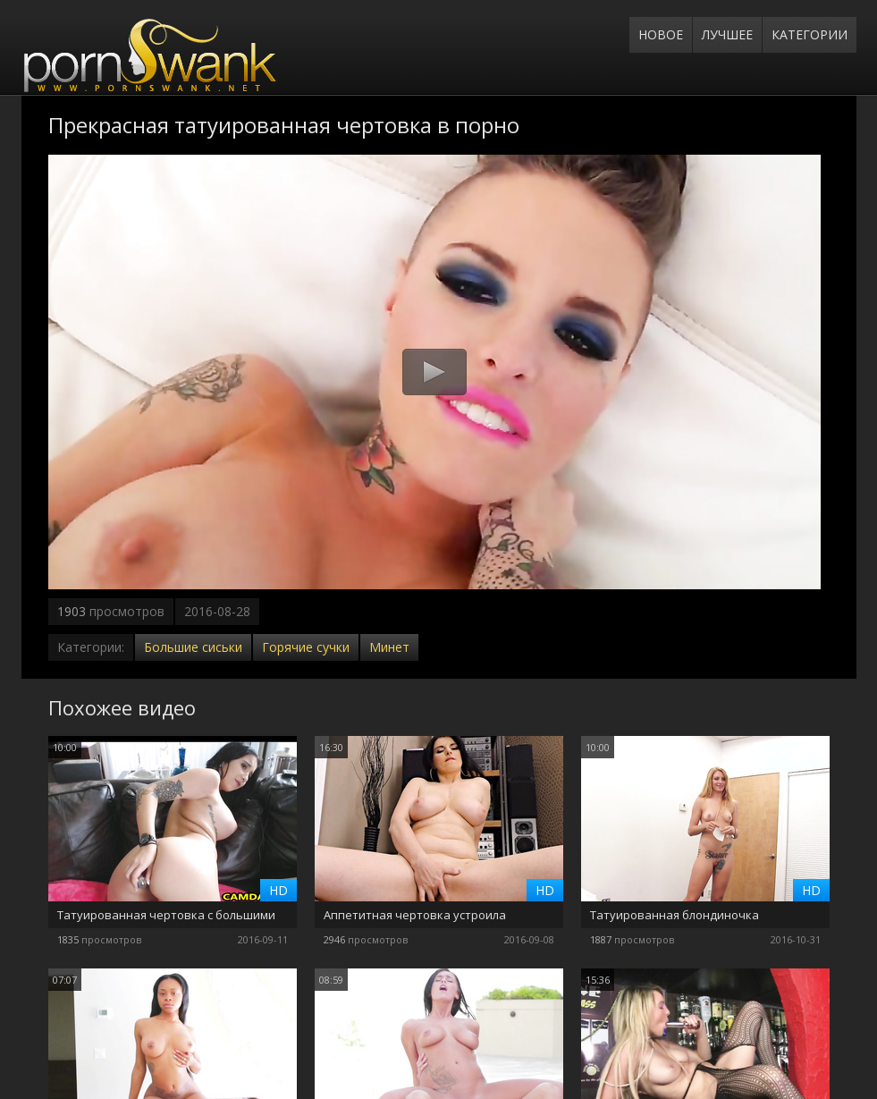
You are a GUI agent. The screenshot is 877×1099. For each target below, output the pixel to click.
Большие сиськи (193, 646)
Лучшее (727, 34)
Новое (660, 34)
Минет (389, 646)
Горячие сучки (306, 646)
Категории (809, 34)
